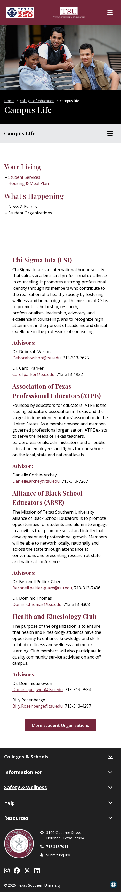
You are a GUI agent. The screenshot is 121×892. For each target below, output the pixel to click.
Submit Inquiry (58, 855)
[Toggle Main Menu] (110, 12)
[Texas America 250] (20, 12)
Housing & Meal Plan (28, 183)
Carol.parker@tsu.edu (33, 374)
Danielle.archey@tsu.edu (36, 481)
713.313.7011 (57, 846)
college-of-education (37, 100)
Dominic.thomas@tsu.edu (36, 604)
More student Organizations (60, 725)
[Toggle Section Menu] (110, 133)
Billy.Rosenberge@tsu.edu (37, 706)
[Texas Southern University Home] (69, 12)
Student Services (24, 177)
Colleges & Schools (58, 756)
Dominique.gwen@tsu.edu (37, 689)
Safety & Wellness (58, 787)
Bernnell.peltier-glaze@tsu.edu (42, 588)
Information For (58, 772)
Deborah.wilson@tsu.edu (36, 358)
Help (58, 802)
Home (9, 100)
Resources (58, 818)
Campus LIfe (20, 133)
